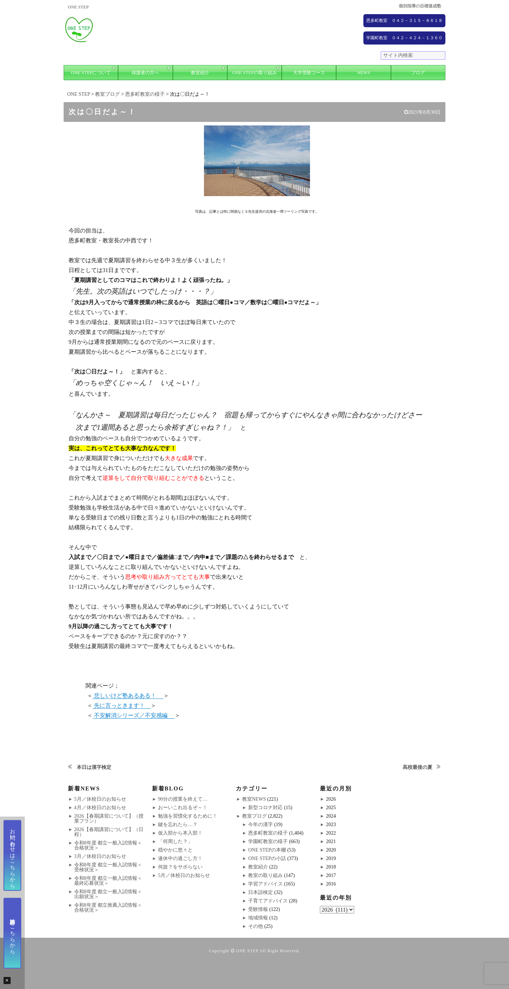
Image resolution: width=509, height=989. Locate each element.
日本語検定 (260, 892)
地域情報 (258, 917)
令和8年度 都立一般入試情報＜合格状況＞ (108, 845)
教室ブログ (254, 816)
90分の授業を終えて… (182, 799)
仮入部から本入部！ (180, 833)
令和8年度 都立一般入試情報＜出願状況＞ (108, 894)
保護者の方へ (145, 72)
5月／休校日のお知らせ (100, 799)
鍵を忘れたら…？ (178, 824)
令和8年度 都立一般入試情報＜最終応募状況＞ (108, 881)
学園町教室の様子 (268, 841)
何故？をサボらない (180, 867)
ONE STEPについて (91, 72)
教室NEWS (254, 799)
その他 (255, 926)
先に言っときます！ (122, 705)
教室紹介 (200, 72)
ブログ (418, 72)
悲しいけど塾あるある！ (128, 696)
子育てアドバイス (268, 900)
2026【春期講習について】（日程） (109, 832)
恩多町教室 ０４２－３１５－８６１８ (404, 20)
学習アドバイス (265, 884)
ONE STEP (247, 950)
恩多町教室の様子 (268, 833)
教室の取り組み (265, 875)
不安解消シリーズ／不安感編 (134, 715)
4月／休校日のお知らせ (100, 807)
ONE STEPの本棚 (267, 850)
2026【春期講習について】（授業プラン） (109, 818)
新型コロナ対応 (265, 807)
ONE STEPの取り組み (254, 72)
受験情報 (258, 909)
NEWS (363, 72)
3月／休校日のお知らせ (100, 856)
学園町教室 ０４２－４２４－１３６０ (404, 37)
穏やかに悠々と (175, 850)
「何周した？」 (175, 841)
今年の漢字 (260, 824)
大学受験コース (309, 72)
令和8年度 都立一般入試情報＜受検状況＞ (108, 867)
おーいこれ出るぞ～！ (182, 807)
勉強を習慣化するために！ (187, 816)
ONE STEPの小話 (267, 858)
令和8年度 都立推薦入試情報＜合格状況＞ (108, 907)
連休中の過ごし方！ (180, 858)
